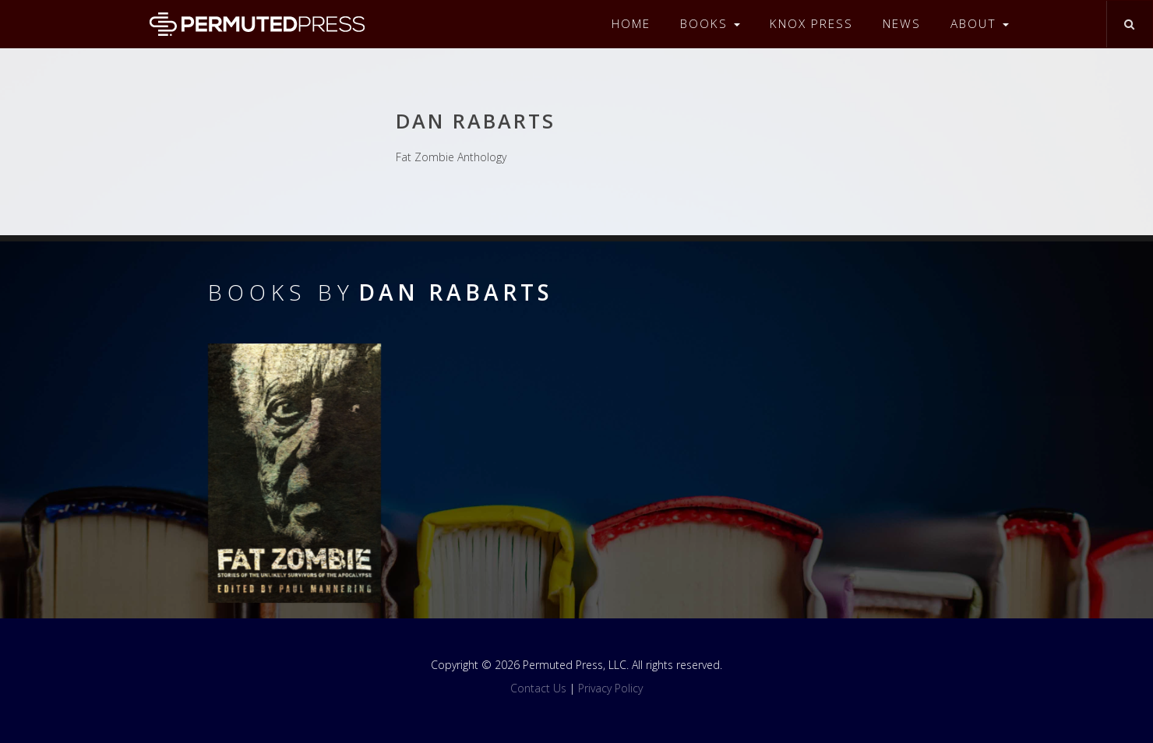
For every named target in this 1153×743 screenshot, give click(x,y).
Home (631, 24)
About (979, 24)
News (902, 24)
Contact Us (538, 688)
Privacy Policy (610, 688)
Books (710, 24)
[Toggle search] (1129, 24)
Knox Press (811, 24)
